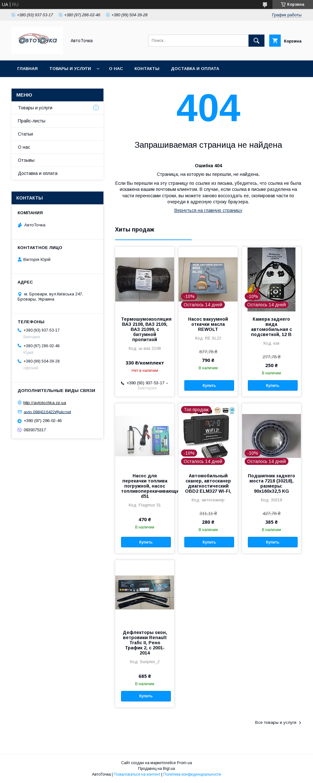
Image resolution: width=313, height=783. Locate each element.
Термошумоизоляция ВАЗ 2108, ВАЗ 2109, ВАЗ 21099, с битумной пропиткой (144, 329)
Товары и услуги (70, 68)
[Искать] (256, 41)
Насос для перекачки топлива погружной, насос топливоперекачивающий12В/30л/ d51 (144, 486)
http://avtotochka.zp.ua (44, 402)
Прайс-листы (31, 120)
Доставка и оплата (195, 68)
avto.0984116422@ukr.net (47, 411)
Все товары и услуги (275, 722)
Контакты (146, 68)
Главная (27, 68)
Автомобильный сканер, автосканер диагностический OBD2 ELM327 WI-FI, (208, 483)
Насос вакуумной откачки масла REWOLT (208, 324)
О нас (116, 68)
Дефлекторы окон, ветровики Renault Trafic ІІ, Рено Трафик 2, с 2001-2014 (145, 642)
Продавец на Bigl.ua (156, 768)
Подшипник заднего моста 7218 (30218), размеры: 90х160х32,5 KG (271, 483)
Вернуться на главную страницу (208, 210)
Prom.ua (184, 763)
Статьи (25, 134)
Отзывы (26, 160)
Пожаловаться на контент (137, 774)
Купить (209, 385)
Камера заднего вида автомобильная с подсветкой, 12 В (271, 327)
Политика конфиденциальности (192, 774)
